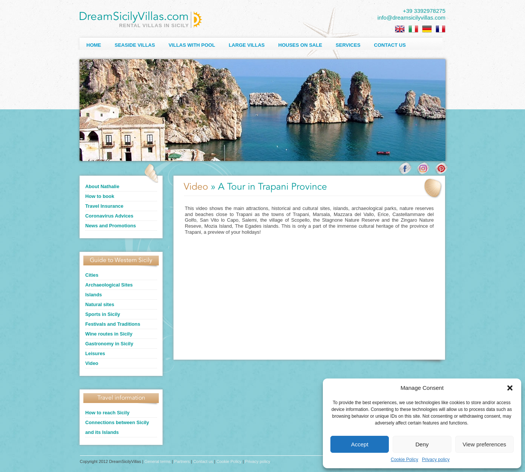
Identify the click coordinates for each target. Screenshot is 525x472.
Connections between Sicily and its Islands (117, 427)
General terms (157, 461)
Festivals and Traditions (112, 324)
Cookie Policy (404, 459)
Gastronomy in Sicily (109, 343)
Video (91, 363)
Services (348, 45)
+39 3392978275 (424, 11)
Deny (421, 444)
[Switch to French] (440, 29)
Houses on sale (300, 45)
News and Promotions (110, 225)
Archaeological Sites (109, 285)
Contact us (390, 45)
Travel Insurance (104, 206)
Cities (91, 275)
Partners (182, 461)
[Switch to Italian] (413, 29)
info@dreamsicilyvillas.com (411, 17)
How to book (99, 196)
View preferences (485, 444)
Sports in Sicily (102, 314)
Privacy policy (436, 459)
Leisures (95, 353)
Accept (359, 444)
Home (93, 45)
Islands (93, 294)
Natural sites (99, 304)
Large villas (246, 45)
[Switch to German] (427, 29)
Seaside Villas (135, 45)
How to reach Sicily (107, 412)
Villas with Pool (192, 45)
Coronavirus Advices (109, 216)
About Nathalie (102, 186)
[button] (510, 388)
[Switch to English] (400, 29)
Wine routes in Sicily (108, 334)
